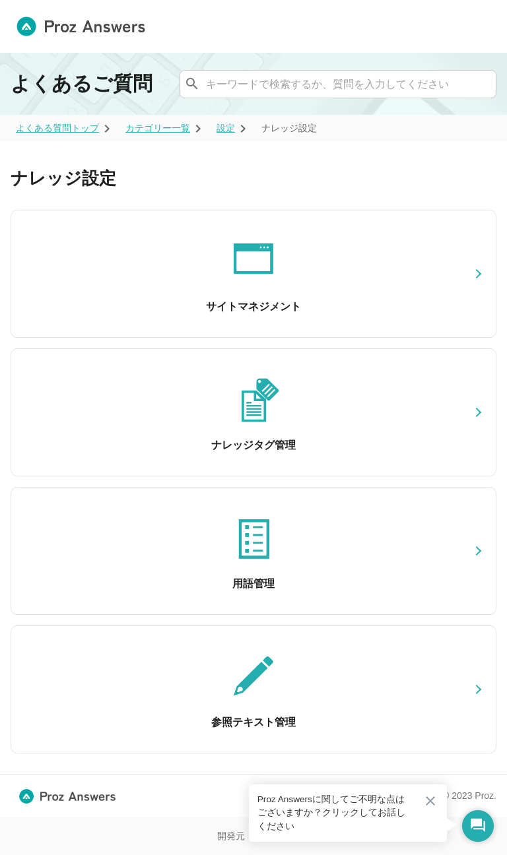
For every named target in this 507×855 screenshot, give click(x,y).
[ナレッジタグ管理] (253, 412)
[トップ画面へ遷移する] (86, 26)
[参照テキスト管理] (253, 689)
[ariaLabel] (57, 128)
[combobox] (336, 83)
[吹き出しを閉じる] (430, 801)
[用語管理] (253, 551)
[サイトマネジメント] (253, 274)
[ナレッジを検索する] (192, 84)
